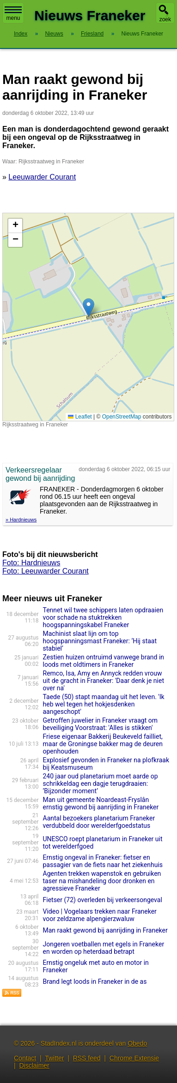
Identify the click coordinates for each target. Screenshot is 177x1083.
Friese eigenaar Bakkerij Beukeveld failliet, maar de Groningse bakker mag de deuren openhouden (103, 744)
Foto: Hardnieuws (31, 563)
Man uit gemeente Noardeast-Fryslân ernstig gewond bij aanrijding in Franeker (101, 803)
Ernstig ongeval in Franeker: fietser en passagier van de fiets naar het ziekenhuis (104, 861)
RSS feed (87, 1058)
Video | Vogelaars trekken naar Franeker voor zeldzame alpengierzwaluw (100, 915)
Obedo (137, 1043)
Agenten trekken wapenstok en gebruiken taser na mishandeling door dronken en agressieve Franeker (102, 881)
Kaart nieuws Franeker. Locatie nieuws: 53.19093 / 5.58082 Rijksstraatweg (87, 317)
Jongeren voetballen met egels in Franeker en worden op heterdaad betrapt (104, 947)
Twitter (54, 1058)
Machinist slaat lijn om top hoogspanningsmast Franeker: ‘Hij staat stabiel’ (100, 641)
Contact (25, 1058)
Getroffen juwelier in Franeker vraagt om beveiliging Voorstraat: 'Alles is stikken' (100, 724)
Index (20, 33)
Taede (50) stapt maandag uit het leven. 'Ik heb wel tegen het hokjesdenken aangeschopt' (104, 704)
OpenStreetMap (121, 416)
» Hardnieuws (21, 519)
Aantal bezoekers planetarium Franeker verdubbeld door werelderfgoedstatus (99, 821)
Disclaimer (34, 1065)
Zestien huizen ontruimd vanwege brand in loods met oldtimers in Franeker (104, 660)
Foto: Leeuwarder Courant (45, 571)
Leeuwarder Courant (42, 177)
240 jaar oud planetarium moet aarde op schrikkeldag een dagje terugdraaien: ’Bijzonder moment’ (100, 783)
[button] (88, 307)
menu (13, 13)
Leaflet (80, 416)
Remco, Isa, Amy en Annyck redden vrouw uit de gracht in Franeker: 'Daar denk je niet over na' (104, 681)
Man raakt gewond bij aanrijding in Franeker (105, 930)
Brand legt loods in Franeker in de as (95, 981)
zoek (165, 19)
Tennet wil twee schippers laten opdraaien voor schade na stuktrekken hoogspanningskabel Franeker (103, 617)
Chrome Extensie (134, 1058)
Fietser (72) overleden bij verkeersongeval (102, 899)
